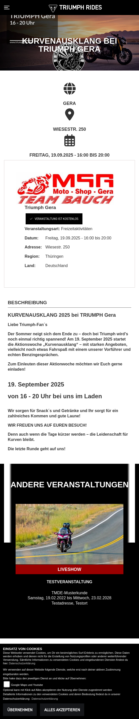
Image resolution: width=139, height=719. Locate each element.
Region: (32, 256)
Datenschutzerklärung (22, 663)
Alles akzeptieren (62, 709)
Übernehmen (19, 709)
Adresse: (33, 247)
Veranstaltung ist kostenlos (54, 219)
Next (131, 479)
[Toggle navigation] (8, 7)
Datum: (31, 238)
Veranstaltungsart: (42, 229)
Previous (8, 479)
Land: (30, 266)
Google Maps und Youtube (27, 684)
